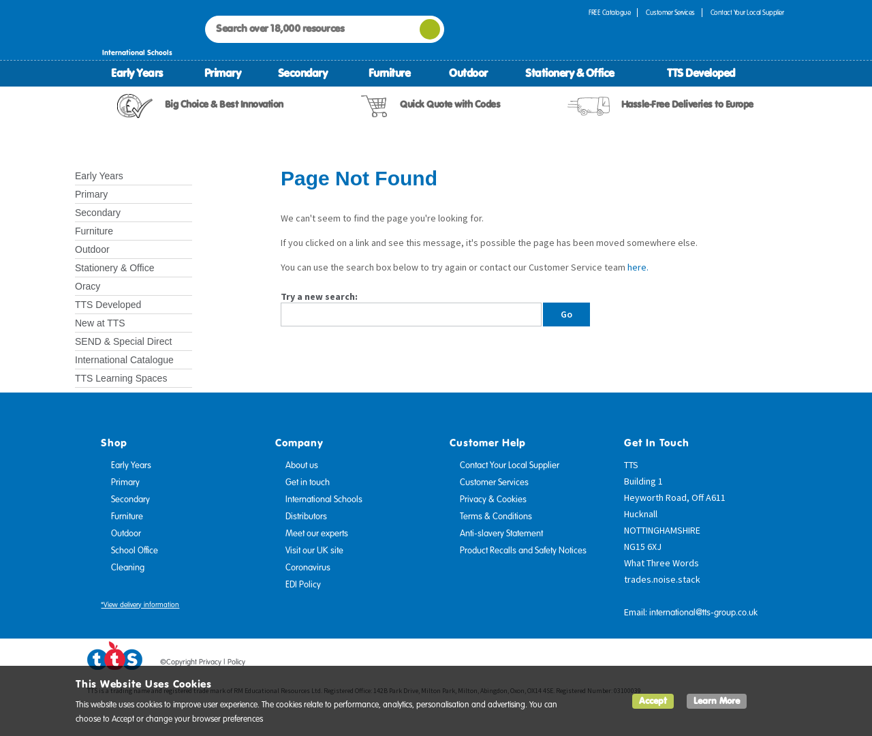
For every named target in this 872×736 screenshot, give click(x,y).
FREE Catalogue (609, 12)
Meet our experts (316, 533)
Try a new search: (319, 296)
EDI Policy (303, 584)
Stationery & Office (569, 73)
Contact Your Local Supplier (747, 12)
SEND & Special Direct (123, 341)
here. (638, 267)
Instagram (774, 664)
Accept (653, 701)
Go (566, 314)
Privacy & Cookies (493, 499)
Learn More (717, 701)
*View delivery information (140, 604)
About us (301, 465)
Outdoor (468, 73)
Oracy (87, 286)
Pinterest (748, 664)
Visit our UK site (314, 550)
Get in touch (307, 482)
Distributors (306, 516)
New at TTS (100, 323)
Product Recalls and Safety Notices (523, 550)
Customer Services (670, 12)
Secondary (303, 73)
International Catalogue (124, 359)
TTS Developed (701, 73)
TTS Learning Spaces (121, 378)
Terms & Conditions (496, 516)
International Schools (323, 499)
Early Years (137, 73)
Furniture (390, 73)
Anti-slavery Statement (501, 533)
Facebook (697, 664)
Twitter (723, 664)
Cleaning (127, 567)
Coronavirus (307, 567)
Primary (222, 73)
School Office (134, 550)
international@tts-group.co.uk (703, 612)
